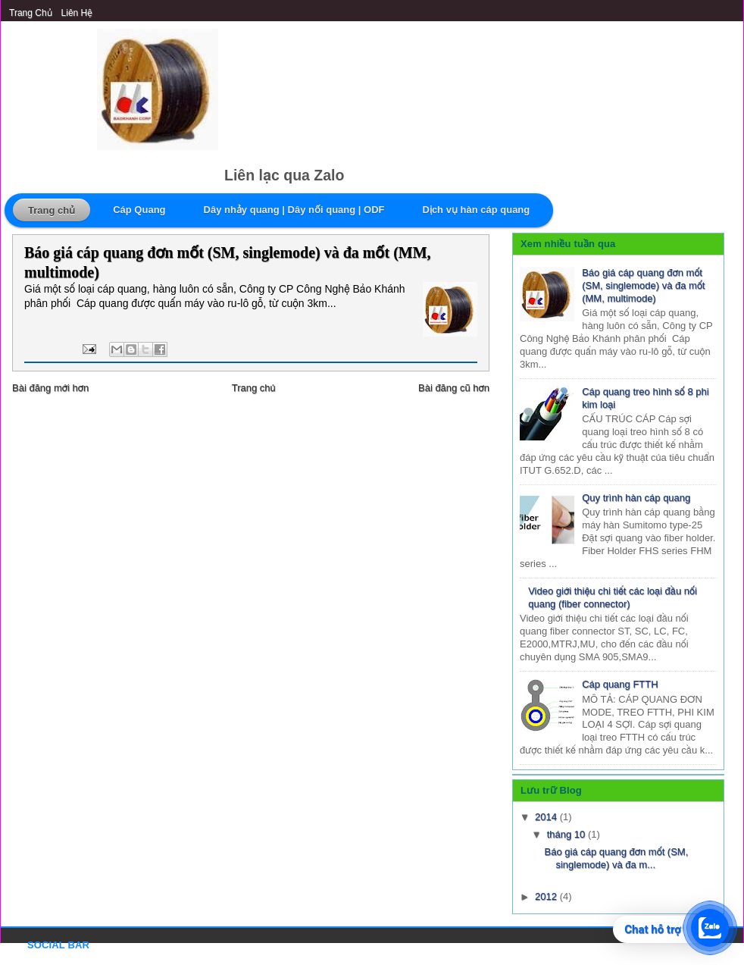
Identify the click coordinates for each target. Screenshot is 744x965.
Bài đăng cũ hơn (453, 387)
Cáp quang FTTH (620, 684)
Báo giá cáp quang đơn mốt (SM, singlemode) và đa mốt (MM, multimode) (227, 262)
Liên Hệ (77, 13)
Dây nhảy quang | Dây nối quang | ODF (294, 209)
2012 (547, 896)
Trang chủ (30, 13)
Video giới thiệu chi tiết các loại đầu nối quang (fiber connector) (612, 597)
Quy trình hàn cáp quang (636, 497)
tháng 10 (567, 834)
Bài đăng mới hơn (50, 387)
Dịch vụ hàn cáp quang (476, 209)
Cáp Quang (139, 209)
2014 (547, 816)
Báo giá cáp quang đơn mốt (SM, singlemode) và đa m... (616, 858)
